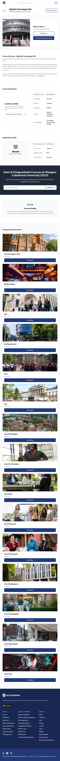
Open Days (6, 720)
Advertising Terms (44, 756)
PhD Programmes (23, 720)
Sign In (41, 729)
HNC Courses (22, 731)
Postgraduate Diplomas (24, 726)
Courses (5, 714)
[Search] (30, 3)
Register (41, 731)
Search (51, 187)
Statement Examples (8, 723)
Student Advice (7, 729)
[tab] (49, 229)
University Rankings (8, 726)
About (40, 714)
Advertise (42, 717)
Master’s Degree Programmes (26, 717)
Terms (36, 756)
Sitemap (53, 756)
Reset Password (43, 734)
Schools (41, 723)
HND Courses (22, 734)
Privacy (31, 756)
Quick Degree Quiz (8, 731)
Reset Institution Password (46, 740)
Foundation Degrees (24, 723)
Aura (40, 720)
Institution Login (43, 737)
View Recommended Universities (43, 38)
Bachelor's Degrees (23, 714)
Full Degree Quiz (7, 734)
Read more (41, 75)
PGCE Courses (22, 729)
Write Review (43, 33)
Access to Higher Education (26, 737)
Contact (41, 726)
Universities (6, 717)
